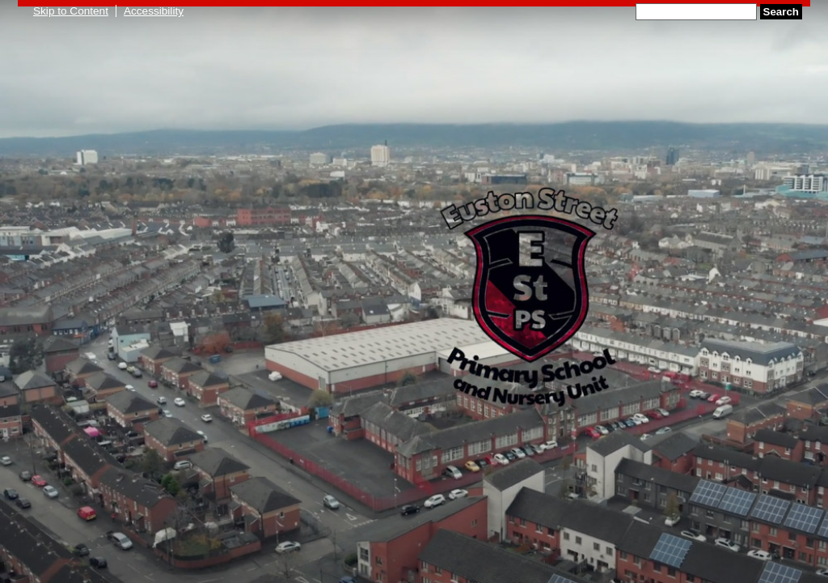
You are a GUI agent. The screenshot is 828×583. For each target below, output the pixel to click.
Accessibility (154, 11)
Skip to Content (70, 11)
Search (781, 12)
